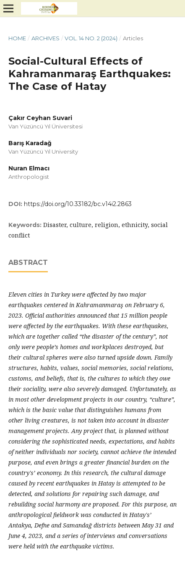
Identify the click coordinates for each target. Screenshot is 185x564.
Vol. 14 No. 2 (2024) (91, 38)
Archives (45, 38)
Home (17, 38)
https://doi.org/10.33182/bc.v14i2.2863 (78, 204)
